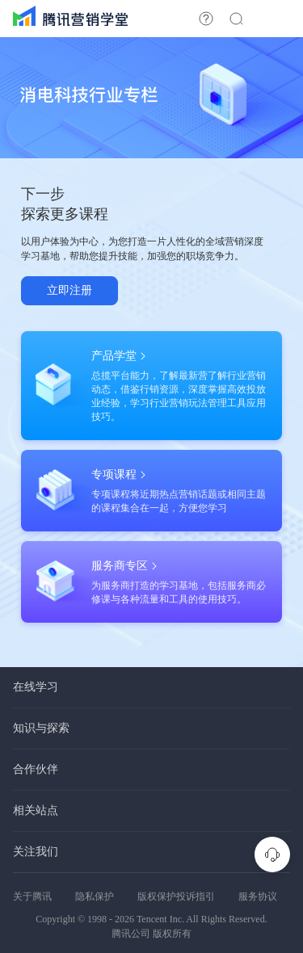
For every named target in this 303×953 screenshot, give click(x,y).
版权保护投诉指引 (176, 896)
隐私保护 (94, 896)
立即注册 (69, 290)
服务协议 (257, 896)
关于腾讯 (32, 896)
